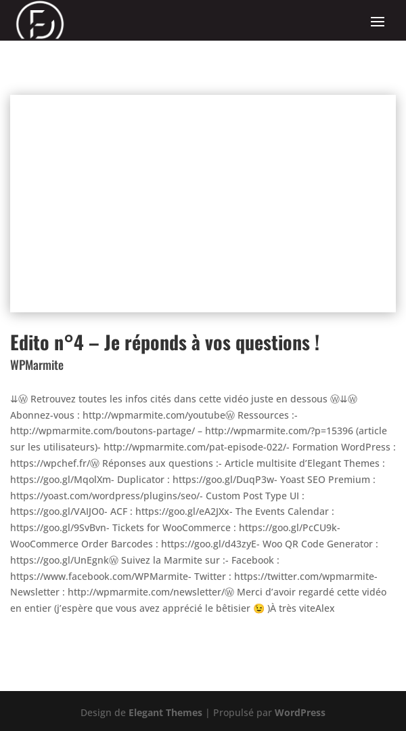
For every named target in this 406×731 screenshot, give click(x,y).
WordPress (300, 712)
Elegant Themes (165, 712)
